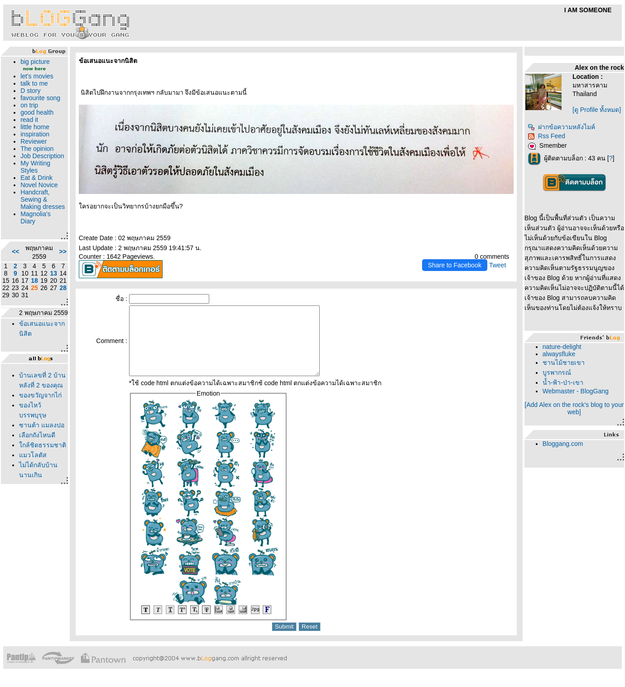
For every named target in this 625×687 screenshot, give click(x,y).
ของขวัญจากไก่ (40, 395)
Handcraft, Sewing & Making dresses (42, 199)
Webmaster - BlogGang (576, 391)
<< (15, 251)
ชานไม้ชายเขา (564, 362)
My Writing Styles (35, 167)
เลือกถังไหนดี (37, 435)
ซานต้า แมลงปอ (41, 425)
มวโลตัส (33, 455)
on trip (29, 105)
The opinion (36, 148)
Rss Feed (546, 136)
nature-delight (562, 346)
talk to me (34, 83)
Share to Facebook (454, 265)
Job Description (42, 156)
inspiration (34, 134)
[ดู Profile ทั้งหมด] (596, 109)
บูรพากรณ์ (557, 372)
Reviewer (33, 141)
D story (30, 90)
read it (29, 119)
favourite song (40, 98)
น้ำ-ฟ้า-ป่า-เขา (563, 382)
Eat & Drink (36, 177)
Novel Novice (39, 185)
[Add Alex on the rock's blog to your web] (574, 408)
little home (34, 127)
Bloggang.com (563, 443)
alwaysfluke (559, 354)
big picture (35, 61)
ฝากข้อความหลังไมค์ (561, 127)
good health (36, 112)
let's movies (36, 76)
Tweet (497, 265)
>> (62, 251)
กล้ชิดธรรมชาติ (42, 445)
